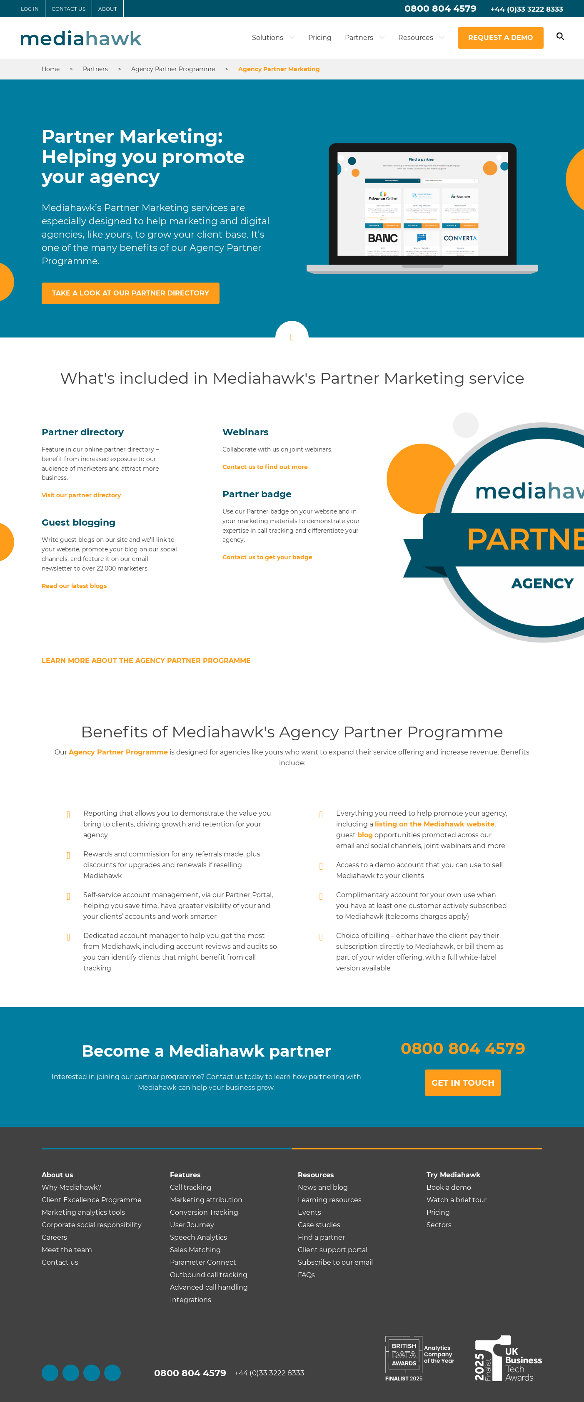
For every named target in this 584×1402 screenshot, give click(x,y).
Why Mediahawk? (72, 1187)
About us (57, 1175)
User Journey (192, 1225)
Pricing (320, 38)
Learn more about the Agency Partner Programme (146, 661)
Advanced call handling (209, 1287)
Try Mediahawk (454, 1175)
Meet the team (67, 1250)
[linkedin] (91, 1373)
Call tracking (191, 1187)
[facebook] (50, 1373)
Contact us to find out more (265, 467)
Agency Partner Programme (118, 752)
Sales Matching (195, 1250)
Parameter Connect (203, 1262)
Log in (30, 9)
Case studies (319, 1225)
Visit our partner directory (81, 495)
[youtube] (112, 1373)
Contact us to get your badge (267, 557)
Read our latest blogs (74, 586)
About (107, 9)
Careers (54, 1237)
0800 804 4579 (440, 8)
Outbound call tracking (208, 1275)
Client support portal (332, 1250)
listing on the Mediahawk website (434, 824)
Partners (365, 38)
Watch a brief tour (457, 1200)
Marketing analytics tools (83, 1212)
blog (365, 835)
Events (309, 1212)
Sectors (439, 1225)
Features (185, 1175)
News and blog (323, 1187)
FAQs (306, 1275)
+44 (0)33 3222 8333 (527, 9)
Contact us (68, 9)
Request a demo (500, 38)
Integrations (190, 1300)
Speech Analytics (198, 1237)
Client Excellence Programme (92, 1200)
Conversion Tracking (204, 1212)
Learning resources (330, 1200)
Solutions (273, 38)
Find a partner (321, 1237)
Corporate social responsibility (92, 1225)
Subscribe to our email (335, 1262)
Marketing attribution (206, 1200)
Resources (421, 38)
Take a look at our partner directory (130, 293)
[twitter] (70, 1373)
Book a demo (449, 1187)
